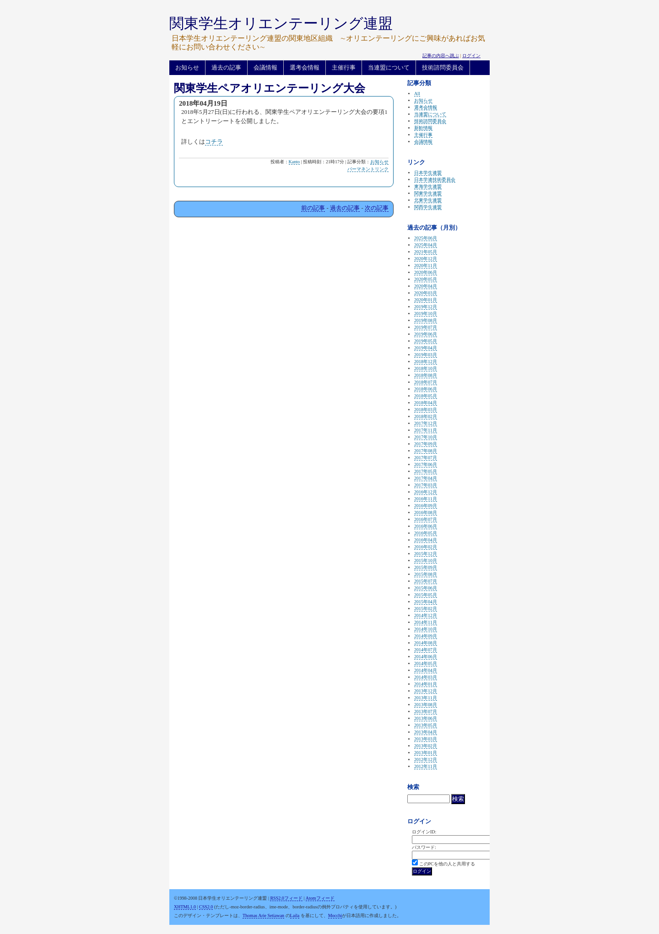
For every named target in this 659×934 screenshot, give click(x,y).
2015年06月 (425, 587)
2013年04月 (425, 732)
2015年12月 (425, 553)
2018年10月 (425, 368)
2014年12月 (425, 615)
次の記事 (377, 207)
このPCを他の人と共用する (447, 863)
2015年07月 (425, 581)
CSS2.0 (206, 906)
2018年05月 (425, 395)
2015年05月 (425, 594)
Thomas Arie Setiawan (263, 915)
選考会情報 (304, 67)
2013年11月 (425, 697)
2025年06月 (425, 238)
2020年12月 (425, 258)
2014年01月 (425, 684)
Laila (295, 915)
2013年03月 (425, 738)
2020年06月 (425, 272)
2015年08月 (425, 574)
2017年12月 (425, 423)
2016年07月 (425, 519)
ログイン (471, 55)
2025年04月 (425, 244)
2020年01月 (425, 299)
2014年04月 (425, 670)
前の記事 (313, 207)
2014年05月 (425, 663)
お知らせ (187, 67)
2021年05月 (425, 251)
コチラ (214, 141)
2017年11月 (425, 430)
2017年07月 (425, 457)
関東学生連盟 (428, 193)
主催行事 (344, 67)
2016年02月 (425, 546)
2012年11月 (425, 766)
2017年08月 (425, 450)
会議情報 (265, 67)
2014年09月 (425, 636)
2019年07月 (425, 327)
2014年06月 (425, 656)
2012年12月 (425, 759)
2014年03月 (425, 677)
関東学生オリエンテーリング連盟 (281, 23)
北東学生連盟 (428, 200)
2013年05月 (425, 725)
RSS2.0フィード (286, 898)
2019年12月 (425, 306)
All (417, 93)
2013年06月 (425, 718)
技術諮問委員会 (443, 67)
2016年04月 (425, 539)
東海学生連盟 (428, 186)
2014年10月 (425, 629)
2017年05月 (425, 471)
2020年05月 (425, 279)
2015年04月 (425, 601)
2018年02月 (425, 416)
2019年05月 (425, 341)
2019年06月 (425, 334)
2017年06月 (425, 464)
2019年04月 (425, 347)
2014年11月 (425, 622)
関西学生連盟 (428, 206)
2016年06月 (425, 526)
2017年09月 (425, 443)
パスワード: (424, 847)
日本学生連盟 (428, 172)
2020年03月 (425, 292)
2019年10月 (425, 313)
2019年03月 (425, 354)
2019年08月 (425, 320)
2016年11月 (425, 498)
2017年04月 (425, 478)
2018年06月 (425, 389)
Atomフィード (320, 898)
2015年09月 (425, 567)
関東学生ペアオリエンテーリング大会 (269, 88)
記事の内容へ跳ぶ (440, 55)
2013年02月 (425, 745)
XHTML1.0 (185, 906)
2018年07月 (425, 382)
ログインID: (424, 831)
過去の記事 (226, 67)
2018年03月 (425, 409)
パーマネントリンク (368, 169)
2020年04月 (425, 286)
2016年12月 (425, 491)
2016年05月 (425, 533)
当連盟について (389, 67)
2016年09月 (425, 505)
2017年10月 (425, 437)
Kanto (294, 161)
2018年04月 (425, 402)
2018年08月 (425, 375)
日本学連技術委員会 (434, 179)
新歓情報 (423, 127)
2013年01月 (425, 752)
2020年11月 (425, 265)
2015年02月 (425, 608)
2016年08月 (425, 512)
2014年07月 (425, 649)
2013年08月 (425, 704)
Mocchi (335, 915)
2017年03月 (425, 485)
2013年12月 (425, 690)
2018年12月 (425, 361)
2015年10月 (425, 560)
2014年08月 (425, 642)
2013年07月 (425, 711)
